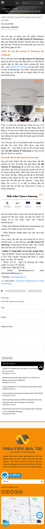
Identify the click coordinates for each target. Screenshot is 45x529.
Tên (3, 308)
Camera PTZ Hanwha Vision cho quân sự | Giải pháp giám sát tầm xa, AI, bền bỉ (22, 370)
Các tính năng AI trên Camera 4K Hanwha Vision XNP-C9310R (22, 393)
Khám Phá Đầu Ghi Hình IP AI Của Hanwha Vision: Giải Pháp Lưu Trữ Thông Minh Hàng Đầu (22, 410)
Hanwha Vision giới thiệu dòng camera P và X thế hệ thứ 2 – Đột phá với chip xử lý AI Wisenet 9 (21, 379)
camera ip (15, 183)
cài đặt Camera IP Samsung (15, 291)
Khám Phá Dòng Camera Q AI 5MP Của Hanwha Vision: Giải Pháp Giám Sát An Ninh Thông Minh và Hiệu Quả (21, 401)
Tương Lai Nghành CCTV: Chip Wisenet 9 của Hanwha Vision (22, 387)
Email (3, 317)
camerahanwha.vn (18, 277)
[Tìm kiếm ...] (32, 3)
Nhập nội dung (7, 326)
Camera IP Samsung (19, 67)
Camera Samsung (34, 291)
